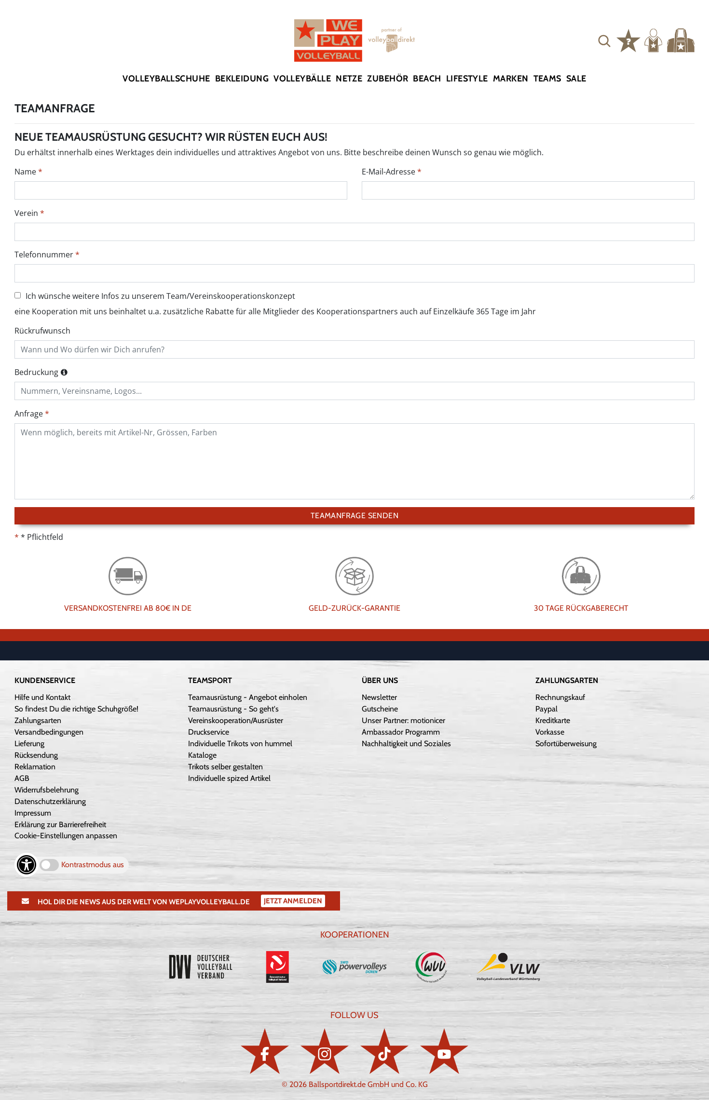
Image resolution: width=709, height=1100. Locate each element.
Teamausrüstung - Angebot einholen (247, 697)
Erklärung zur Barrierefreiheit (60, 824)
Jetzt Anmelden (293, 901)
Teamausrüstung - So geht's (233, 708)
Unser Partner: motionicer (403, 720)
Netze (349, 78)
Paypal (546, 708)
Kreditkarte (552, 720)
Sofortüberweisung (566, 743)
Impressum (32, 813)
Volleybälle (302, 78)
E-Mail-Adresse (388, 171)
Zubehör (387, 78)
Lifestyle (467, 78)
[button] (604, 40)
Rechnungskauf (560, 697)
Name (25, 171)
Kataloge (202, 755)
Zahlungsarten (37, 720)
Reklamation (34, 766)
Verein (26, 213)
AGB (21, 778)
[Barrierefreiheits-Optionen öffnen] (26, 865)
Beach (427, 78)
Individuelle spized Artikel (229, 778)
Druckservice (208, 732)
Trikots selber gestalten (225, 766)
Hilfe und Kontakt (42, 697)
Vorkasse (549, 732)
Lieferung (29, 743)
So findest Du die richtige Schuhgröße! (76, 708)
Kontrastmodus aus (92, 864)
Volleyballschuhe (166, 78)
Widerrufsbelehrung (46, 789)
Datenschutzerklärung (50, 801)
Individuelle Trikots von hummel (240, 743)
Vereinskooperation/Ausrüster (235, 720)
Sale (576, 78)
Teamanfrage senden (354, 515)
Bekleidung (242, 78)
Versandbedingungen (48, 732)
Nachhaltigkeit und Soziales (406, 743)
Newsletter (379, 697)
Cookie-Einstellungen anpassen (65, 835)
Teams (547, 78)
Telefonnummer (43, 254)
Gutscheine (380, 708)
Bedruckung (36, 372)
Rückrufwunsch (42, 330)
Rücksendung (36, 755)
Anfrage (28, 413)
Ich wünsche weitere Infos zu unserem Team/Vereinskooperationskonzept (154, 296)
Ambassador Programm (401, 732)
